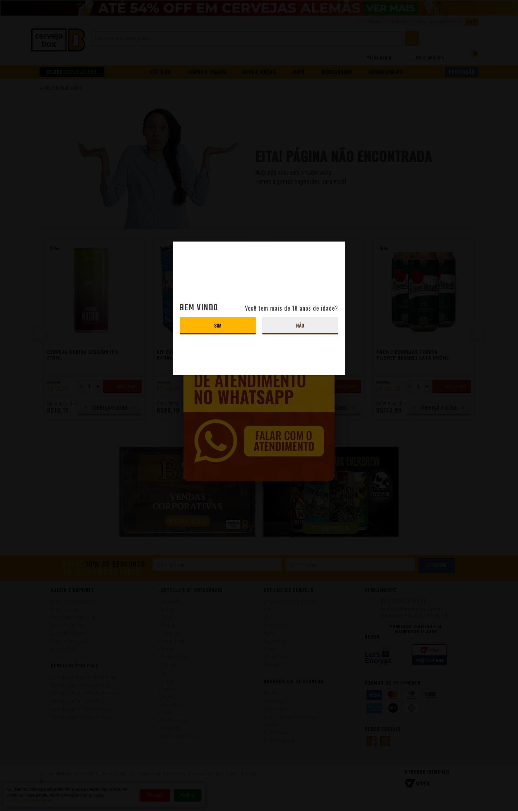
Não (300, 325)
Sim (218, 325)
